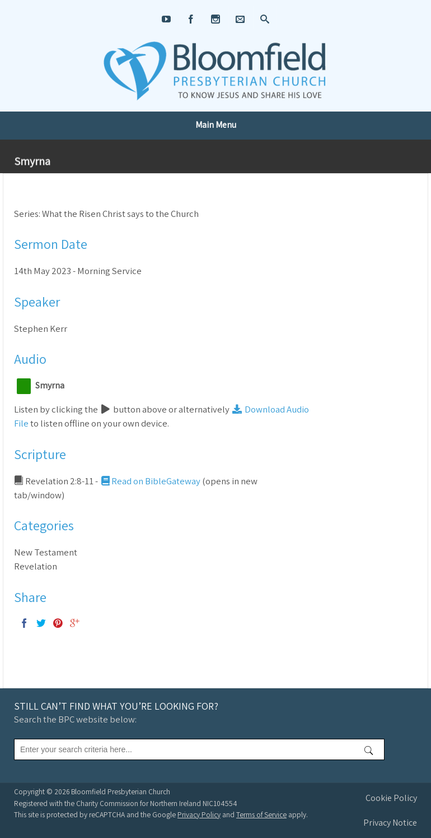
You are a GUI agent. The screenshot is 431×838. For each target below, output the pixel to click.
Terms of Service (261, 814)
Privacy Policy (199, 814)
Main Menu (215, 125)
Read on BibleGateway (150, 481)
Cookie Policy (391, 798)
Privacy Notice (390, 822)
